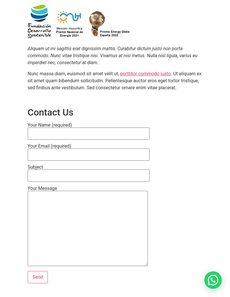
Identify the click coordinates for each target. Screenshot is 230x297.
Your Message (88, 226)
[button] (213, 280)
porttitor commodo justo (145, 73)
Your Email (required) (89, 150)
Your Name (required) (89, 129)
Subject (89, 171)
